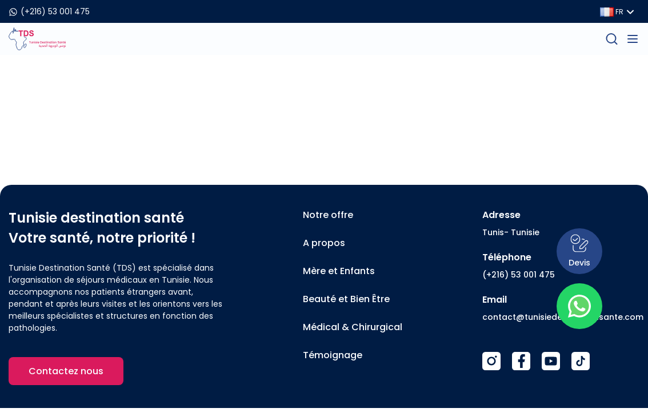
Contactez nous (66, 371)
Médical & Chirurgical (352, 327)
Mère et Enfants (339, 271)
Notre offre (328, 214)
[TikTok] (580, 361)
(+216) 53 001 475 (518, 274)
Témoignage (332, 355)
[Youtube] (551, 361)
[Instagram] (491, 361)
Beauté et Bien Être (346, 299)
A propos (324, 242)
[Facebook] (521, 361)
